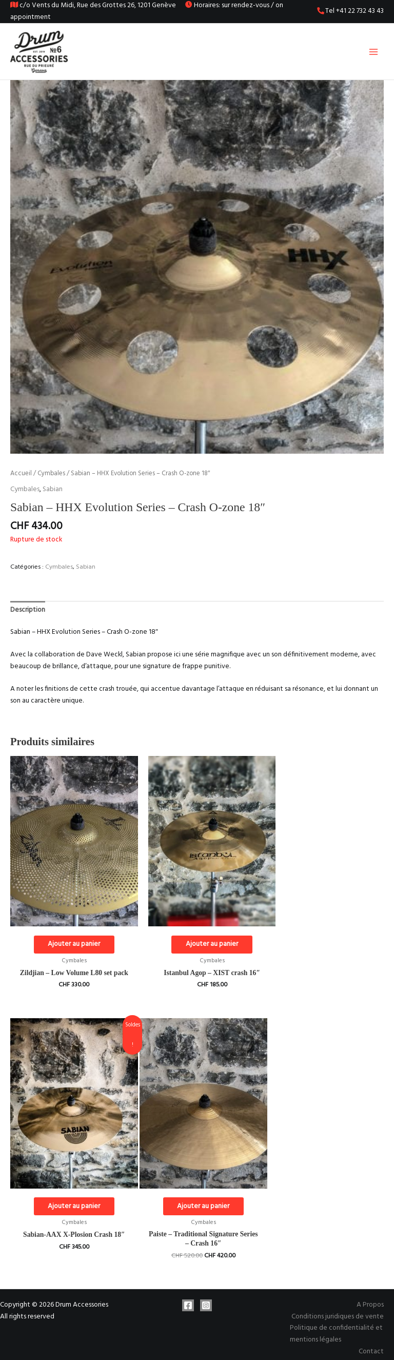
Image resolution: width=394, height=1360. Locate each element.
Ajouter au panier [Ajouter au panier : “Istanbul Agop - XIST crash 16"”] (196, 934)
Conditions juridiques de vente (337, 1303)
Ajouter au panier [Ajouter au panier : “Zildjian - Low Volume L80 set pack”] (69, 934)
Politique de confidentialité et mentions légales (336, 1321)
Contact (371, 1338)
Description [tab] (27, 613)
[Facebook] (188, 1292)
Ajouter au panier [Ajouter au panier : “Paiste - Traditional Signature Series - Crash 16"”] (69, 1192)
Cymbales (51, 477)
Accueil (21, 477)
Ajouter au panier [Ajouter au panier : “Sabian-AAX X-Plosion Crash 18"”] (324, 934)
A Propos (370, 1292)
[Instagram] (206, 1292)
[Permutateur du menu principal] (374, 53)
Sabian (53, 492)
